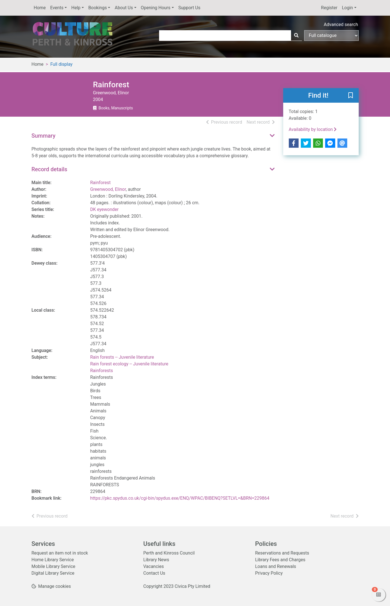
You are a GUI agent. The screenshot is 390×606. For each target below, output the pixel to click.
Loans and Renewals (275, 566)
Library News (156, 559)
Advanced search (341, 24)
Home (40, 7)
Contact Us (154, 573)
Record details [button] (49, 169)
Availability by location (313, 129)
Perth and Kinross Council (169, 553)
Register (329, 7)
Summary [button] (44, 135)
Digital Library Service (53, 573)
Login (347, 7)
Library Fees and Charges (280, 559)
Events (56, 7)
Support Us (189, 7)
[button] (350, 95)
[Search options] (331, 35)
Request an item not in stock (60, 553)
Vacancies (153, 566)
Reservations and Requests (282, 553)
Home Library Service (53, 559)
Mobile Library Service (53, 566)
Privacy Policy (269, 573)
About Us (124, 7)
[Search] (296, 35)
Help (76, 7)
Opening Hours (156, 7)
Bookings (97, 7)
